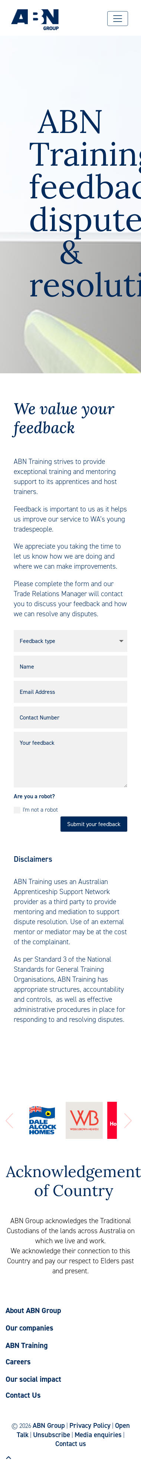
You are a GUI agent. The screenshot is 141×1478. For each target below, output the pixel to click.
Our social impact (33, 1379)
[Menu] (117, 18)
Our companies (29, 1328)
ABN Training (27, 1345)
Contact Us (23, 1395)
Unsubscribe (51, 1434)
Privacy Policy (90, 1425)
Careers (18, 1362)
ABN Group (49, 1425)
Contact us (70, 1443)
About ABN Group (33, 1310)
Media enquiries (98, 1434)
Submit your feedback (94, 824)
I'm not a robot (36, 809)
